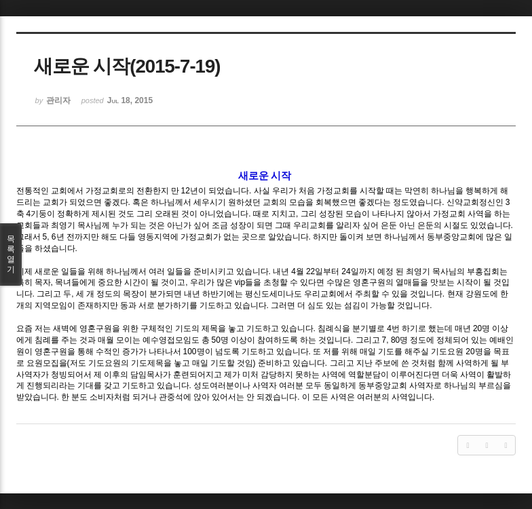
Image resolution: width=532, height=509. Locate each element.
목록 (11, 254)
